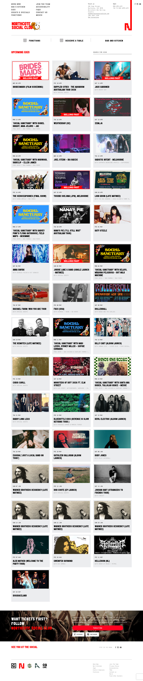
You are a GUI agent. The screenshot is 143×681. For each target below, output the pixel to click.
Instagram (92, 634)
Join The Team (43, 4)
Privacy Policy (114, 666)
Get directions (93, 17)
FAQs (38, 9)
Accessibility (43, 7)
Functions (16, 15)
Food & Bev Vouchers (115, 676)
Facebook (78, 634)
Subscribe (97, 628)
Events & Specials (20, 12)
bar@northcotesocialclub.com (98, 13)
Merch (39, 15)
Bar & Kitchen (18, 7)
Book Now (16, 4)
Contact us (42, 12)
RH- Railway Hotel (37, 665)
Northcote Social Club (25, 26)
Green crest (29, 665)
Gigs (13, 9)
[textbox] (112, 52)
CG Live (45, 666)
